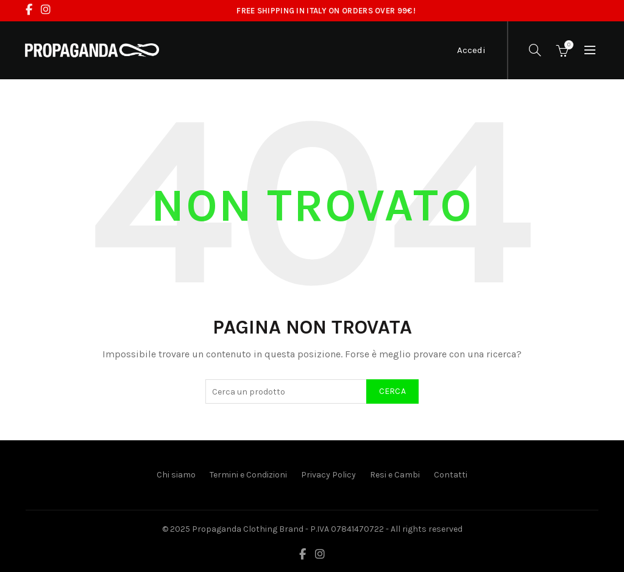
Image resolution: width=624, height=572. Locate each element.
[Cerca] (535, 50)
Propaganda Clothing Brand (247, 529)
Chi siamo (176, 475)
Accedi (471, 50)
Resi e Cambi (395, 475)
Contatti (450, 475)
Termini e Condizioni (248, 475)
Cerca (392, 391)
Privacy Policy (328, 475)
